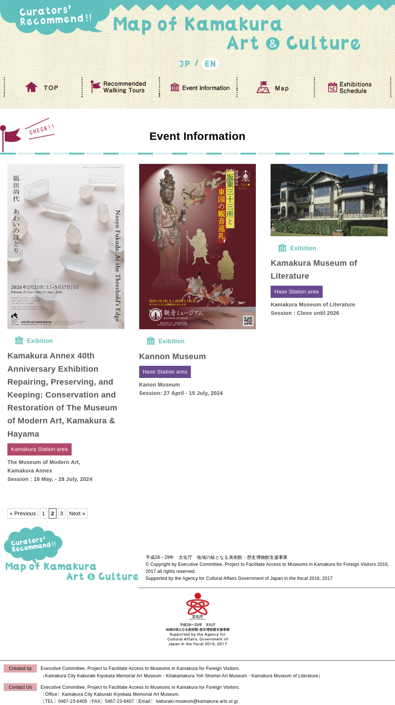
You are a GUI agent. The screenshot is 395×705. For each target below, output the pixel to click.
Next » (77, 513)
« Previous (23, 513)
